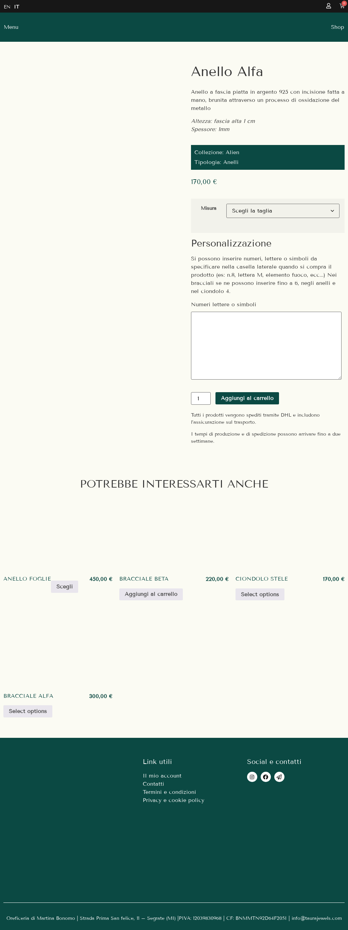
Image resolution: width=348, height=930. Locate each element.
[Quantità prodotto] (201, 398)
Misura (208, 208)
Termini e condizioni (169, 792)
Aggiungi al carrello (247, 398)
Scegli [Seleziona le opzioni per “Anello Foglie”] (64, 586)
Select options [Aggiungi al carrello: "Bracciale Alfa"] (28, 711)
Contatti (153, 784)
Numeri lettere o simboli (223, 304)
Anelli (231, 162)
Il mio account (162, 775)
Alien (232, 152)
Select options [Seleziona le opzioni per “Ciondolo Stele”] (260, 594)
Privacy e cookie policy (173, 800)
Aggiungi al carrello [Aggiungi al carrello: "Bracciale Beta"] (151, 594)
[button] (338, 27)
